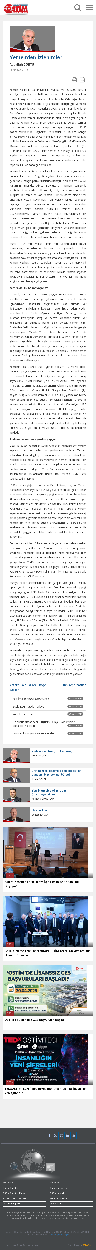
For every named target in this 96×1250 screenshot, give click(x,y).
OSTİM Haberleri (58, 1193)
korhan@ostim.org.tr (60, 1234)
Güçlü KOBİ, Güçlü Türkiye (48, 706)
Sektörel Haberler (59, 1198)
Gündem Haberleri (59, 1188)
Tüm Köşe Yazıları (73, 685)
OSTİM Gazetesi (11, 1188)
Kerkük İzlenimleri (48, 714)
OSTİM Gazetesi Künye (14, 1193)
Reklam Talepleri (11, 1203)
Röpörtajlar (55, 1203)
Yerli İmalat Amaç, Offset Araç (48, 699)
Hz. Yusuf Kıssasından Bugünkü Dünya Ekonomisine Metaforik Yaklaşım (48, 723)
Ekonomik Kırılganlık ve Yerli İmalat (48, 733)
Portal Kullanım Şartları (14, 1198)
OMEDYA (86, 1245)
